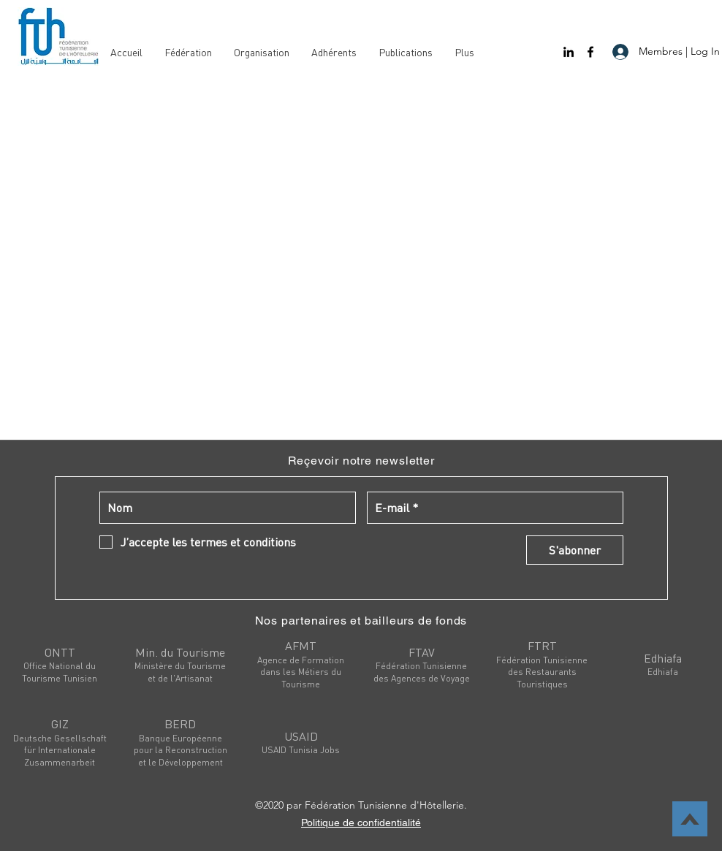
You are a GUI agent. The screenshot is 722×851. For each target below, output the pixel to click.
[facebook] (590, 52)
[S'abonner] (574, 550)
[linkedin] (568, 52)
